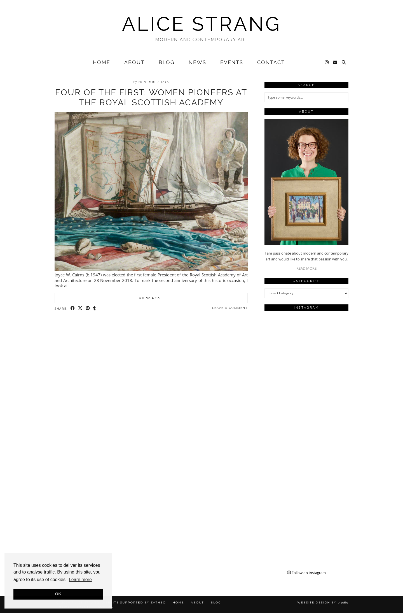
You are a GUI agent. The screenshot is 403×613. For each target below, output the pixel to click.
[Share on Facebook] (73, 308)
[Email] (335, 62)
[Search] (344, 62)
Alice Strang (201, 23)
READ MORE (306, 268)
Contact (271, 62)
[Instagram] (327, 62)
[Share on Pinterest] (88, 308)
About (134, 62)
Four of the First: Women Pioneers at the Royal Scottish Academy (151, 97)
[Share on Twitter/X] (80, 308)
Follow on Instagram (306, 572)
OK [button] (58, 594)
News (197, 62)
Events (231, 62)
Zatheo (158, 602)
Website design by (322, 602)
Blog (167, 62)
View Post (151, 298)
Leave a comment (230, 307)
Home (101, 62)
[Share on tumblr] (95, 308)
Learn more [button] (80, 579)
